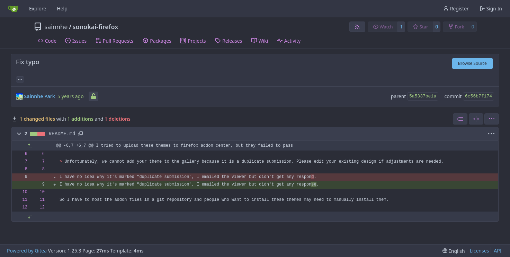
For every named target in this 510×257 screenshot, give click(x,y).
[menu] (491, 119)
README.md (62, 134)
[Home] (13, 8)
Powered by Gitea (27, 250)
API (497, 250)
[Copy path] (80, 134)
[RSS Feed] (357, 27)
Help (62, 8)
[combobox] (460, 119)
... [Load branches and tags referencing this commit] (20, 78)
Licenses (479, 250)
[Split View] (476, 119)
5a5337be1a (422, 96)
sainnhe (56, 26)
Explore (37, 8)
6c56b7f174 (478, 96)
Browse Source (472, 63)
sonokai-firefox (95, 26)
